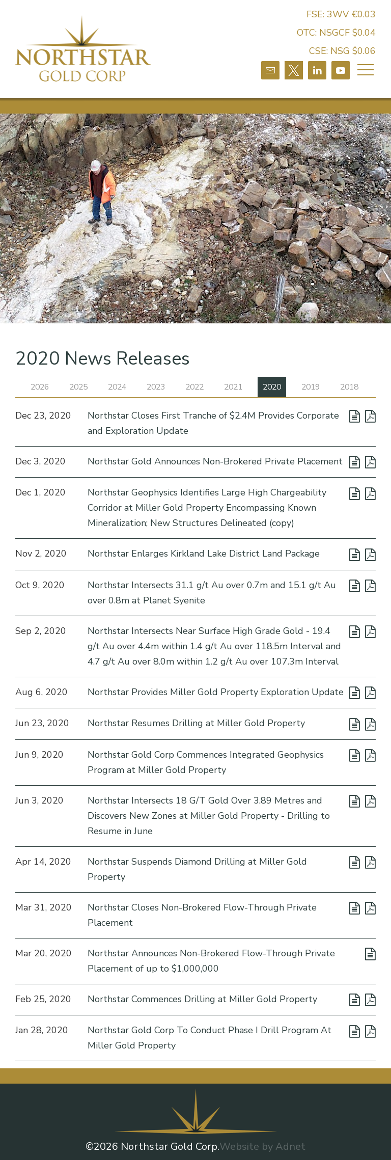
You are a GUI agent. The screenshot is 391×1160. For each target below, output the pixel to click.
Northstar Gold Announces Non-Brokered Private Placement (215, 461)
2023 (156, 387)
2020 (272, 387)
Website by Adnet (262, 1147)
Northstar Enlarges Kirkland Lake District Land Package (204, 554)
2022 (194, 387)
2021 (233, 387)
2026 (40, 387)
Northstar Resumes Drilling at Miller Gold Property (196, 723)
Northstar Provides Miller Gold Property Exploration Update (216, 692)
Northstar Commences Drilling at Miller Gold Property (202, 999)
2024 (117, 387)
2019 (310, 387)
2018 (349, 387)
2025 (78, 387)
